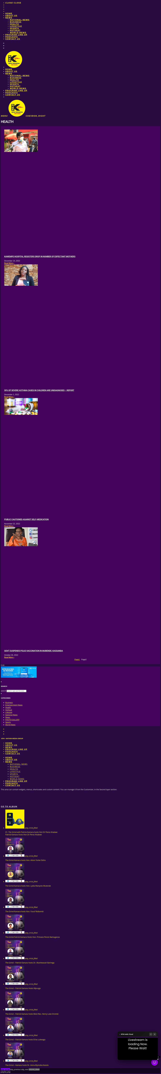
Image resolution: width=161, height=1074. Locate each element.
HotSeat (15, 30)
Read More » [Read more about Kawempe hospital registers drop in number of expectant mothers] (9, 263)
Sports (14, 28)
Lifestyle (16, 26)
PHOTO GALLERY (12, 720)
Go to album (9, 807)
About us (11, 16)
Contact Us (12, 39)
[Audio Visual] (154, 1062)
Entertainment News (13, 705)
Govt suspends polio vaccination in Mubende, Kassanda (33, 651)
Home (8, 13)
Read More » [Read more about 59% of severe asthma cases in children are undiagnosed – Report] (9, 397)
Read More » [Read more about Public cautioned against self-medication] (9, 526)
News (8, 18)
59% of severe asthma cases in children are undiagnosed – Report (39, 390)
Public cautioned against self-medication (26, 519)
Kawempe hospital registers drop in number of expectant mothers (39, 256)
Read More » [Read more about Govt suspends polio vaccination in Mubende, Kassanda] (9, 657)
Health (14, 24)
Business (15, 22)
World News (18, 33)
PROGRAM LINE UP (16, 35)
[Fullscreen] (151, 1034)
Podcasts (11, 37)
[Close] (154, 1034)
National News (20, 20)
